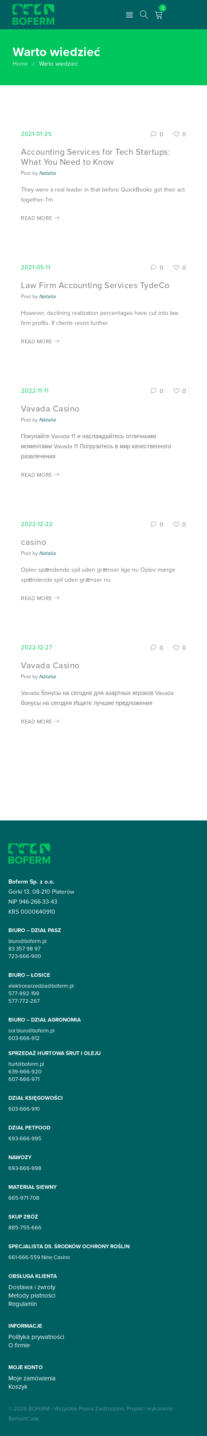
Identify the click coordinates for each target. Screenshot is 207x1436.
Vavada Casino (50, 408)
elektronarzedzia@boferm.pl (41, 985)
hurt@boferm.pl (26, 1064)
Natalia (47, 172)
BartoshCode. (24, 1418)
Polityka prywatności (36, 1337)
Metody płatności (31, 1295)
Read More (36, 218)
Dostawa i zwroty (31, 1287)
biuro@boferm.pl (27, 941)
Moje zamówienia (32, 1378)
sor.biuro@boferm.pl (31, 1030)
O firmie (19, 1345)
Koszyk (18, 1386)
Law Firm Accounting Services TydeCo (95, 285)
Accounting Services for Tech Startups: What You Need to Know (95, 157)
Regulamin (22, 1304)
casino (33, 542)
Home (20, 63)
